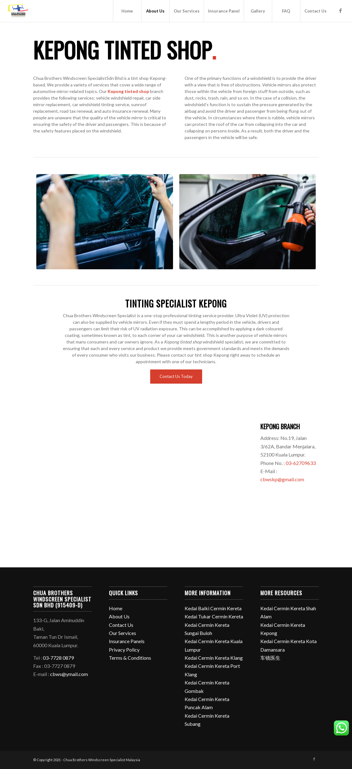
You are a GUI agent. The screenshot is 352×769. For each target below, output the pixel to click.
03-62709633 (301, 463)
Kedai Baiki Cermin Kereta (213, 608)
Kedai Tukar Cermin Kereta (214, 616)
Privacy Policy (124, 650)
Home (115, 608)
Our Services (122, 633)
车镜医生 (270, 658)
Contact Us (121, 625)
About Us (119, 616)
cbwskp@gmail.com (282, 479)
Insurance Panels (127, 641)
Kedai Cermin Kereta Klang (214, 658)
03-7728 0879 (58, 658)
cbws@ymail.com (69, 674)
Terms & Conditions (130, 658)
